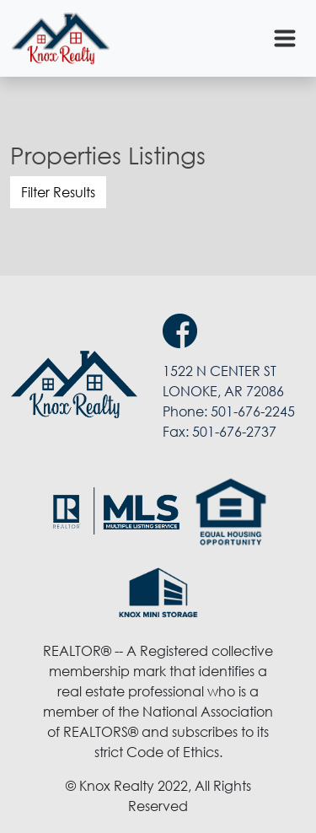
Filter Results (58, 192)
